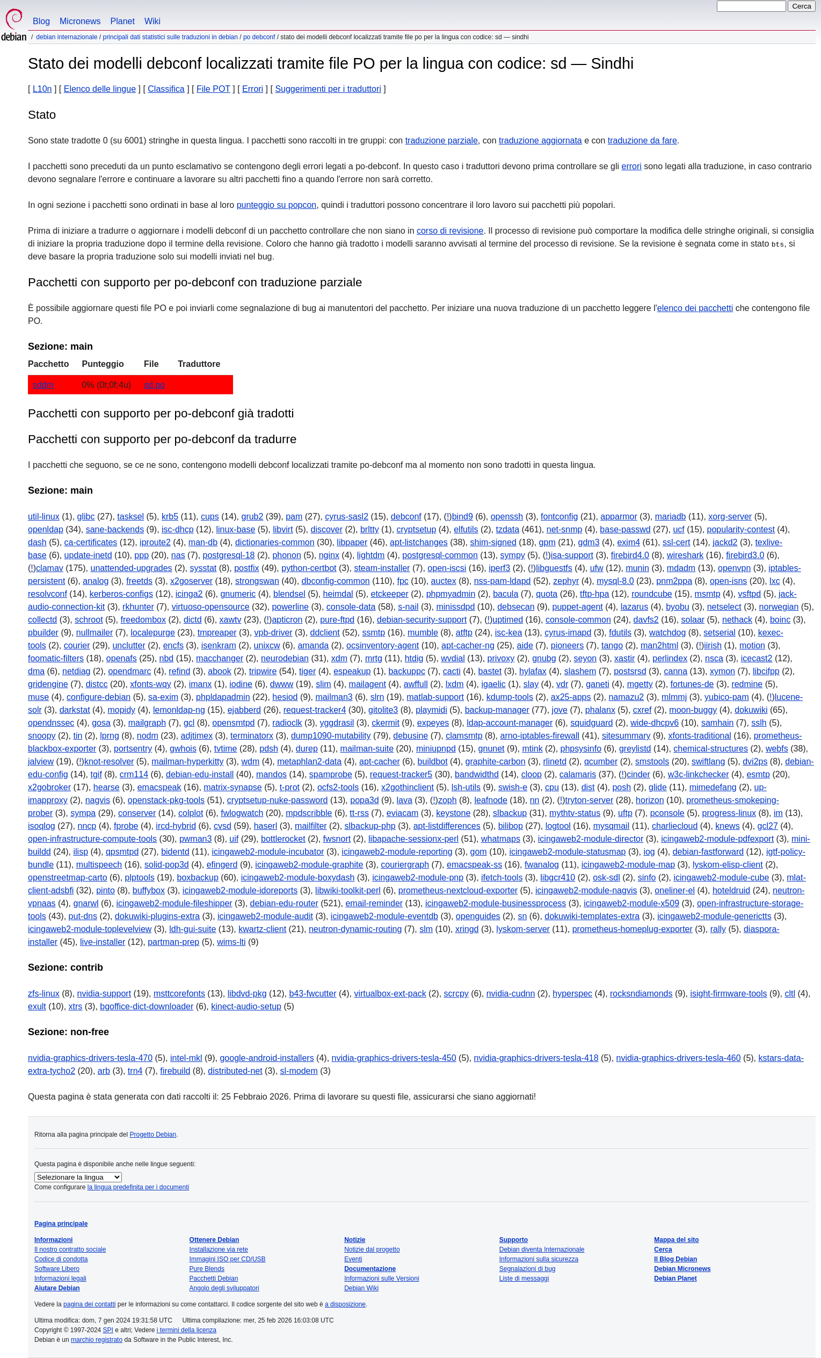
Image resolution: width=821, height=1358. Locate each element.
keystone (453, 813)
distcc (97, 684)
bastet (490, 671)
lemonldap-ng (179, 709)
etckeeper (390, 593)
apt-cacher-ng (468, 645)
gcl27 (768, 825)
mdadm (681, 568)
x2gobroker (49, 787)
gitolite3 (383, 709)
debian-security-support (422, 619)
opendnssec (51, 722)
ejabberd (244, 709)
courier (77, 645)
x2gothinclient (407, 787)
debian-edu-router (284, 903)
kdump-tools (509, 697)
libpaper (352, 542)
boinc (780, 619)
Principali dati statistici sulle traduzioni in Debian (170, 37)
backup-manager (497, 709)
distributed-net (235, 1070)
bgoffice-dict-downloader (146, 1006)
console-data (351, 606)
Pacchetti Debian (214, 1278)
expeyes (433, 722)
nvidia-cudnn (510, 993)
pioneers (567, 645)
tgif (96, 774)
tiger (307, 671)
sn (522, 916)
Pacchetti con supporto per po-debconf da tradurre (162, 439)
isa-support (572, 555)
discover (326, 529)
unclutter (128, 645)
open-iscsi (446, 568)
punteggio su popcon (277, 205)
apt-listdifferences (447, 825)
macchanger (219, 658)
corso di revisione (450, 230)
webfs (777, 748)
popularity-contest (741, 529)
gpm (547, 542)
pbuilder (43, 632)
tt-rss (359, 813)
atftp (464, 632)
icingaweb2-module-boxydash (298, 877)
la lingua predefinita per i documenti (138, 1187)
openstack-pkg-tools (166, 800)
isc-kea (508, 632)
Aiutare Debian (57, 1288)
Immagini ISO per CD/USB (228, 1259)
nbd (166, 658)
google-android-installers (267, 1058)
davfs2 (646, 619)
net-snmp (565, 529)
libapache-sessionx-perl (413, 838)
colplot (190, 813)
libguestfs (554, 568)
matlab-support (435, 697)
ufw (597, 568)
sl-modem (299, 1070)
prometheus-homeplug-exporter (632, 929)
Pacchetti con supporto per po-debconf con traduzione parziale (195, 282)
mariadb (670, 516)
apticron (287, 619)
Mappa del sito (676, 1240)
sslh (758, 722)
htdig (414, 658)
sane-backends (115, 529)
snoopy (42, 735)
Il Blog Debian (675, 1259)
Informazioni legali (60, 1278)
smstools (652, 761)
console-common (578, 619)
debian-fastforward (708, 851)
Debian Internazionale (66, 37)
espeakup (351, 671)
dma (36, 671)
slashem (580, 671)
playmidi (431, 709)
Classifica (166, 88)
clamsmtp (464, 735)
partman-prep (173, 942)
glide (658, 787)
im (778, 813)
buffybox (149, 890)
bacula (505, 593)
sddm (43, 384)
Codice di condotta (61, 1259)
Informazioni (53, 1240)
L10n (42, 88)
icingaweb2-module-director (591, 838)
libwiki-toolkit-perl (348, 890)
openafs (121, 658)
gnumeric (238, 593)
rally (718, 929)
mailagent (367, 684)
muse (38, 697)
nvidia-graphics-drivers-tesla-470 (90, 1058)
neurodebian (285, 658)
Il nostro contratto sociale (70, 1249)
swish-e (512, 787)
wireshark (685, 555)
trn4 (135, 1070)
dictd (193, 619)
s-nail (408, 606)
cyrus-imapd (567, 632)
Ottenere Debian (214, 1240)
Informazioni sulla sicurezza (538, 1259)
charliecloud (675, 825)
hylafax (533, 671)
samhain (717, 722)
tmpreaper (217, 632)
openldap (45, 529)
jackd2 (725, 542)
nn (535, 800)
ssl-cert (677, 542)
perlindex (669, 658)
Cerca (663, 1249)
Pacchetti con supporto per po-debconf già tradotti (161, 413)
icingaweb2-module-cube (721, 877)
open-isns (728, 581)
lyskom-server (523, 929)
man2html (659, 645)
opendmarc (129, 671)
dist (588, 787)
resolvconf (47, 593)
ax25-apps (571, 697)
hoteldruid (731, 890)
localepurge (152, 632)
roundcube (651, 593)
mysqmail (611, 825)
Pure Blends (207, 1269)
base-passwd (625, 529)
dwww (282, 684)
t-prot (290, 787)
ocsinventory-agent (382, 645)
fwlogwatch (242, 813)
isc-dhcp (178, 529)
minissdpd (455, 606)
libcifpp (766, 671)
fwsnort (337, 838)
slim (323, 684)
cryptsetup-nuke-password (277, 800)
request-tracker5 (401, 774)
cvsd (222, 825)
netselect (724, 606)
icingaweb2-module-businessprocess (495, 903)
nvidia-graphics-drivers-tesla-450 (394, 1058)
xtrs (76, 1006)
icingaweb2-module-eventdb (384, 916)
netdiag (76, 671)
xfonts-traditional (699, 735)
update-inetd (88, 555)
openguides (478, 916)
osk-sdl (606, 877)
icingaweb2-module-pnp (417, 877)
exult (37, 1006)
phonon (286, 555)
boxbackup (197, 877)
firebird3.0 (745, 555)
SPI (108, 1330)
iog (649, 851)
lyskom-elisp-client (728, 864)
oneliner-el (675, 890)
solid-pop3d (166, 864)
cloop (531, 774)
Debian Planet (675, 1278)
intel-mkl (186, 1058)
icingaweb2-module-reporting (397, 851)
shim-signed (493, 542)
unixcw (267, 645)
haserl (266, 825)
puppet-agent (577, 606)
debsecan (515, 606)
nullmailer (94, 632)
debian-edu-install (200, 774)
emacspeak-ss (474, 864)
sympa (83, 813)
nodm (147, 735)
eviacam (403, 813)
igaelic (493, 684)
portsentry (133, 748)
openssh (507, 516)
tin (77, 735)
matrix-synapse (232, 787)
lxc (774, 581)
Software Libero (56, 1269)
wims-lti (231, 942)
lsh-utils (466, 787)
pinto (105, 890)
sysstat (203, 568)
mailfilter (311, 825)
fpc (402, 581)
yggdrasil (336, 722)
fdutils (620, 632)
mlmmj (674, 697)
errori (632, 166)
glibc (86, 516)
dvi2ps (755, 761)
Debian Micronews (682, 1269)
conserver (137, 813)
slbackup (510, 813)
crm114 (134, 774)
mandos (271, 774)
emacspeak (159, 787)
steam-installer (382, 568)
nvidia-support (104, 993)
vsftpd (749, 593)
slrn (377, 697)
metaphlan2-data (309, 761)
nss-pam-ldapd (502, 581)
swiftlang (708, 761)
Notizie (354, 1240)
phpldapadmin (223, 697)
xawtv (231, 619)
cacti (452, 671)
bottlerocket (283, 838)
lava (404, 800)
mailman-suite (367, 748)
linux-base (235, 529)
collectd (42, 619)
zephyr (566, 581)
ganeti (597, 684)
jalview (41, 761)
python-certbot (308, 568)
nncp (87, 825)
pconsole (667, 813)
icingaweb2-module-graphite (309, 864)
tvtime (225, 748)
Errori (252, 88)
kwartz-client (262, 929)
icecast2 (757, 658)
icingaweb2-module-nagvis (586, 890)
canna (676, 671)
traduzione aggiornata (540, 140)
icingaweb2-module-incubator (268, 851)
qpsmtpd (122, 851)
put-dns (83, 916)
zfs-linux (44, 993)
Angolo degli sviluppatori (224, 1288)
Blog (41, 21)
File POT (213, 88)
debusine (410, 735)
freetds (139, 581)
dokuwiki (751, 709)
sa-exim (163, 697)
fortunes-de (692, 684)
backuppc (406, 671)
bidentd (175, 851)
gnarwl (85, 903)
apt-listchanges (419, 542)
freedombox (143, 619)
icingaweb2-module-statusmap (567, 851)
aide (525, 645)
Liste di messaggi (524, 1278)
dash (37, 542)
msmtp (708, 593)
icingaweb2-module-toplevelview (89, 929)
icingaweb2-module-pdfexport (717, 838)
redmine (746, 684)
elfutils (466, 529)
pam (294, 516)
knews (727, 825)
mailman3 (333, 697)
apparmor (618, 516)
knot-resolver (109, 761)
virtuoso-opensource (211, 606)
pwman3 (195, 838)
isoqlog (41, 825)
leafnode (491, 800)
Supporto (513, 1240)
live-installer (102, 942)
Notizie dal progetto (371, 1249)
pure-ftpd (337, 619)
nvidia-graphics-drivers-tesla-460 (678, 1058)
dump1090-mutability (331, 735)
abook (219, 671)
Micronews (80, 21)
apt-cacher (379, 761)
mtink (532, 748)
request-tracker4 (315, 709)
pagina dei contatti (89, 1304)
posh (621, 787)
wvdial (452, 658)
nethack (737, 619)
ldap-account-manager (510, 722)
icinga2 (189, 593)
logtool (558, 825)
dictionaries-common (275, 542)
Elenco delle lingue (100, 88)
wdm (250, 761)
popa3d (364, 800)
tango (612, 645)
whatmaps (500, 838)
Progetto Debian (152, 1134)
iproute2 (155, 542)
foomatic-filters (56, 658)
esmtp (758, 774)
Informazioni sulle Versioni (381, 1278)
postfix (246, 568)
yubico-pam (726, 697)
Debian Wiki (361, 1288)
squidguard (591, 722)
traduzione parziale (441, 140)
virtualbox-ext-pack (390, 993)
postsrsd (630, 671)
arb (104, 1070)
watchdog (667, 632)
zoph (447, 800)
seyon (585, 658)
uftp (625, 813)
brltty (369, 529)
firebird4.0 (630, 555)
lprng (109, 735)
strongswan (257, 581)
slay (531, 684)
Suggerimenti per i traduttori (328, 88)
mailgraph (147, 722)
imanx (200, 684)
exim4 (628, 542)
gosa (101, 722)
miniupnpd (436, 748)
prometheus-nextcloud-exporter (458, 890)
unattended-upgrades (131, 568)
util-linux (44, 516)
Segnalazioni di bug (527, 1269)
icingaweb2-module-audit (265, 916)
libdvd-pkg (247, 993)
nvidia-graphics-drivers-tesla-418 (536, 1058)
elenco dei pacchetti (695, 308)
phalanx (600, 709)
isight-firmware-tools (728, 993)
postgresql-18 (229, 555)
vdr (562, 684)
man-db (202, 542)
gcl (189, 722)
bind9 (462, 516)
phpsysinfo (581, 748)
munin (637, 568)
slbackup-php (370, 825)
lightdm (371, 555)
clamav (49, 568)
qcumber (600, 761)
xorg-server (730, 516)
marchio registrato (96, 1339)
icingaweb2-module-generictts (714, 916)
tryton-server (589, 800)
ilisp (81, 851)
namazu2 (626, 697)
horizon (650, 800)
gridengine (48, 684)
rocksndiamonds (641, 993)
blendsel (289, 593)
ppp (141, 555)
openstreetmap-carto (67, 877)
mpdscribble (309, 813)
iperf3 (499, 568)
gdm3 (589, 542)
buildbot (433, 761)
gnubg (544, 658)
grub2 (252, 516)
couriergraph (405, 864)
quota (546, 593)
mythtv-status (574, 813)
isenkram (218, 645)
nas (178, 555)
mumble (423, 632)
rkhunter (138, 606)
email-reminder (374, 903)
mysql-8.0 (615, 581)
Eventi (353, 1259)
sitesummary (626, 735)
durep (307, 748)
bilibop (510, 825)
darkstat (75, 709)
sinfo (647, 877)
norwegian (779, 606)
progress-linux (729, 813)
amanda (313, 645)
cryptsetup (417, 529)
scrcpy (456, 993)
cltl (789, 993)
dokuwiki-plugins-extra (157, 916)
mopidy (121, 709)
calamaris (578, 774)
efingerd (222, 864)
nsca (714, 658)
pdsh (268, 748)
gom (478, 851)
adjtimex (197, 735)
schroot (89, 619)
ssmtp (374, 632)
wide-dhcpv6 (654, 722)
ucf (678, 529)
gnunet (491, 748)
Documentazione (370, 1269)
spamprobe (330, 774)
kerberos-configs (121, 593)
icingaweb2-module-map (628, 864)
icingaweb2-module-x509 (631, 903)
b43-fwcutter (312, 993)
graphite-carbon (496, 761)
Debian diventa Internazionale (542, 1249)
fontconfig (559, 516)
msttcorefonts (179, 993)
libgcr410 (557, 877)
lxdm (455, 684)
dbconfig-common (336, 581)
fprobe (126, 825)
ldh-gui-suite (192, 929)
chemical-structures (710, 748)
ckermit (385, 722)
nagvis (97, 800)
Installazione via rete (219, 1249)
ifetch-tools (501, 877)
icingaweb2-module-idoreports (240, 890)
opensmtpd (233, 722)
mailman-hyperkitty (187, 761)
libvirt (283, 529)
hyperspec (572, 993)
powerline (290, 606)
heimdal (338, 593)
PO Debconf (259, 37)
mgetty (640, 684)
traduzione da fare (642, 140)
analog (95, 581)
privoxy (501, 658)
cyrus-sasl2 (346, 516)
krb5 (170, 516)
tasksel (130, 516)
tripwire (263, 671)
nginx (329, 555)
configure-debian (98, 697)
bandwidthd (477, 774)
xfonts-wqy (150, 684)
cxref (642, 709)
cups (210, 516)
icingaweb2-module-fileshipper (175, 903)
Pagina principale (61, 1223)
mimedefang (713, 787)
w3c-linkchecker (698, 774)
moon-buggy (693, 709)
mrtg (373, 658)
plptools (140, 877)
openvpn (734, 568)
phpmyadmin (451, 593)
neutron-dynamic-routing (355, 929)
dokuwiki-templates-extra (592, 916)
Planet (123, 21)
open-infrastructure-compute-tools (92, 838)
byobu (677, 606)
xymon (722, 671)
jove (560, 709)
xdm (339, 658)
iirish (713, 645)
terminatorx (251, 735)
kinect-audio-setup (246, 1006)
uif (233, 838)
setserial (719, 632)
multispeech (99, 864)
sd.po (154, 384)
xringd (467, 929)
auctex (443, 581)
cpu (552, 787)
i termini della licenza (186, 1330)
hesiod (284, 697)
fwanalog (542, 864)
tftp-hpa (594, 593)
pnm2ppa (674, 581)
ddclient (325, 632)
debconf (406, 516)
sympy (512, 555)
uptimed (507, 619)
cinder (638, 774)
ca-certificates (91, 542)
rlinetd (555, 761)
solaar (693, 619)
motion (752, 645)
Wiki (152, 21)
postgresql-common (440, 555)
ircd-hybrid (176, 825)
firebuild (175, 1070)
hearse (106, 787)
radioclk (287, 722)
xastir (624, 658)
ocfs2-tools (338, 787)
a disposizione (345, 1304)
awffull (416, 684)
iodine (240, 684)
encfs (173, 645)
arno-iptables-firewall (539, 735)
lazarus (635, 606)
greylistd (635, 748)
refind (179, 671)
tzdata (507, 529)
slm (426, 929)
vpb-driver (274, 632)
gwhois (183, 748)
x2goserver (191, 581)
